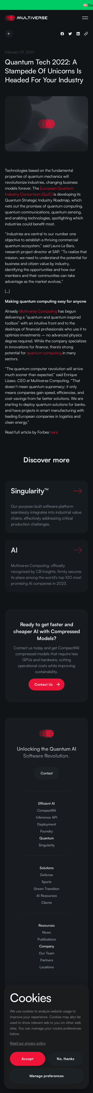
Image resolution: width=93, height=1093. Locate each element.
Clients (46, 902)
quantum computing (44, 352)
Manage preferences (46, 1076)
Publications (46, 939)
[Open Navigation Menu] (85, 18)
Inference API (46, 817)
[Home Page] (26, 18)
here (54, 432)
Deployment (46, 824)
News (46, 932)
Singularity (47, 845)
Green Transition (46, 888)
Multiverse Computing (38, 311)
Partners (46, 960)
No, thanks (65, 1059)
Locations (46, 967)
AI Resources (46, 895)
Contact (47, 773)
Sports (46, 882)
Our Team (46, 953)
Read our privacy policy (28, 1043)
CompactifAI (46, 810)
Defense (46, 875)
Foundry (46, 831)
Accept (27, 1059)
